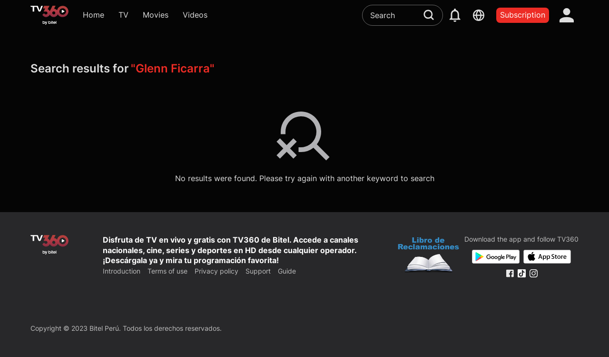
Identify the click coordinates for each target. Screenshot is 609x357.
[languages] (479, 15)
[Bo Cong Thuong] (428, 256)
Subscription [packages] (522, 15)
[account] (567, 15)
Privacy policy (216, 271)
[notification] (455, 15)
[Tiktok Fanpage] (522, 273)
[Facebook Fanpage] (510, 273)
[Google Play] (496, 257)
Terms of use (167, 271)
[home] (49, 15)
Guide (287, 271)
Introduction (121, 271)
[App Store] (547, 257)
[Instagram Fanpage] (534, 273)
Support (258, 271)
